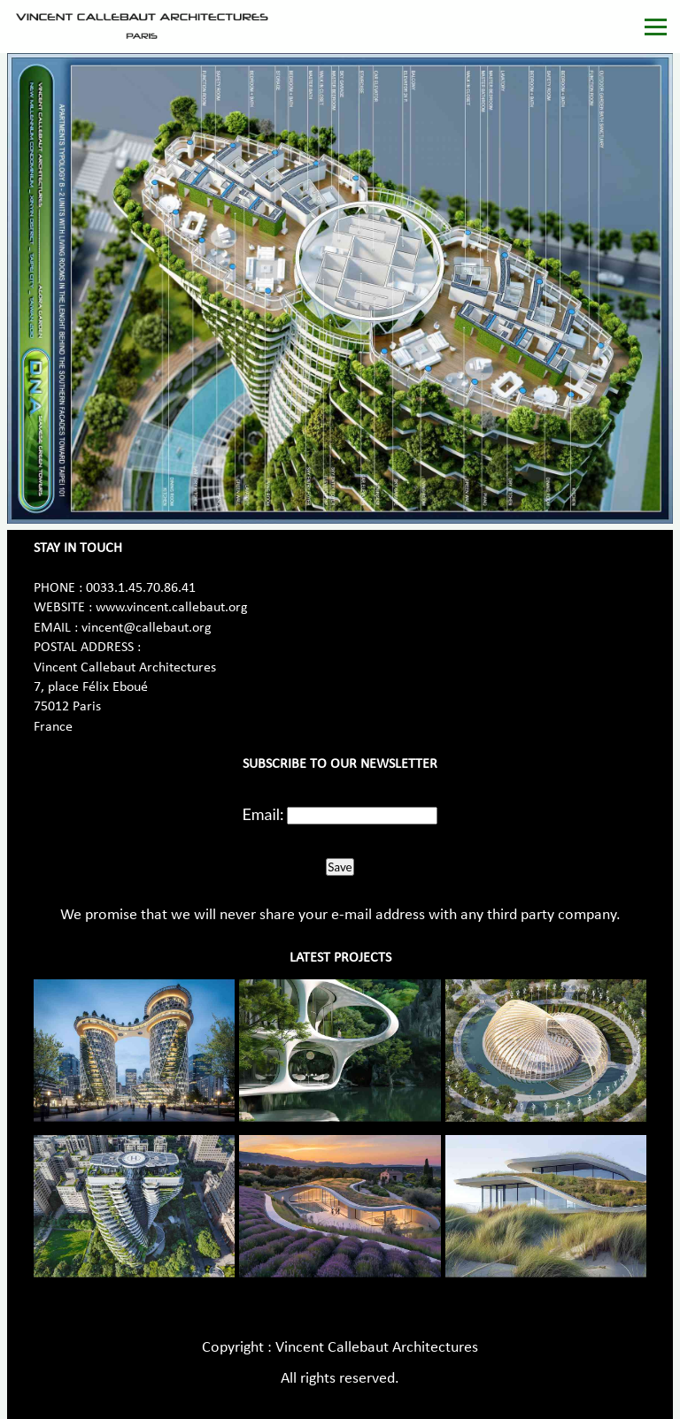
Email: (263, 814)
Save (340, 867)
